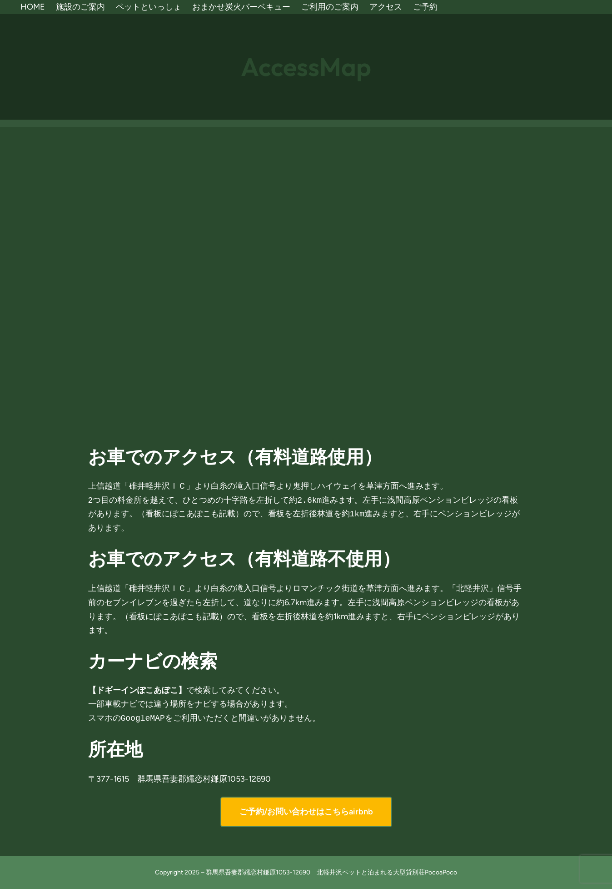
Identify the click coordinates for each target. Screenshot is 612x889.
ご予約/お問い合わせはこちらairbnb (306, 812)
